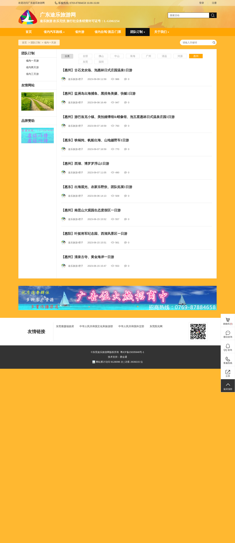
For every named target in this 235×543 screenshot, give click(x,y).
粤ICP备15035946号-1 (132, 352)
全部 (85, 56)
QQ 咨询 (228, 350)
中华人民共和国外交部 (131, 326)
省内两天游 (32, 67)
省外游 (79, 32)
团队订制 (137, 32)
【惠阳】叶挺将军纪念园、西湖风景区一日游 (94, 233)
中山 (117, 56)
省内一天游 (32, 60)
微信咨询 (227, 337)
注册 (214, 2)
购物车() (228, 324)
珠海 (132, 56)
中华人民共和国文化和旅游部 (96, 326)
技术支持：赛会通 (117, 357)
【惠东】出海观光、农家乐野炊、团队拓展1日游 (96, 187)
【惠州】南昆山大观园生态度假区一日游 (91, 210)
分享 (228, 376)
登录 (201, 2)
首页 (29, 32)
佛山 (101, 56)
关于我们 (161, 32)
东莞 (85, 61)
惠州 (195, 56)
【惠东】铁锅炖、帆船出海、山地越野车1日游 (95, 140)
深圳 (101, 61)
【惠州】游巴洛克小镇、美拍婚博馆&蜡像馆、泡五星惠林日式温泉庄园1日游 (118, 117)
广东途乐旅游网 (58, 15)
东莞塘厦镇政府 (65, 326)
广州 (148, 56)
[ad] (37, 136)
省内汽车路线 (54, 32)
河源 (180, 56)
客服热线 (227, 363)
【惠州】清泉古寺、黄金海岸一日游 (87, 257)
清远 (164, 56)
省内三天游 (32, 74)
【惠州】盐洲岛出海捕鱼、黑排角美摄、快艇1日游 (98, 93)
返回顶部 (227, 389)
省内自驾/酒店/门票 (107, 32)
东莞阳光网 (156, 326)
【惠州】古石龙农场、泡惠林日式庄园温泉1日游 (96, 70)
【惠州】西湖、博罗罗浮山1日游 (85, 163)
